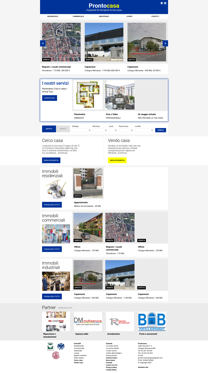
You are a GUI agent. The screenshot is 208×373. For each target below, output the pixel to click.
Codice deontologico (114, 353)
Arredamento (113, 334)
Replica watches (80, 355)
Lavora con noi (111, 365)
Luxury (129, 16)
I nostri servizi (111, 351)
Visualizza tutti (52, 205)
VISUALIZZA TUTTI (65, 308)
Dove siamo (110, 360)
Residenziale (52, 16)
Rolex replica (79, 358)
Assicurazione (111, 355)
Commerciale (78, 16)
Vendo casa (78, 363)
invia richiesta (51, 160)
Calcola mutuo (111, 358)
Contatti (155, 16)
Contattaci (49, 98)
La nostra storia (112, 346)
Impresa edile (81, 334)
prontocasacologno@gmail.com (150, 358)
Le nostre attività (112, 348)
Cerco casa (78, 360)
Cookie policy (111, 370)
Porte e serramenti (148, 334)
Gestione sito (143, 367)
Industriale (104, 16)
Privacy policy (111, 367)
